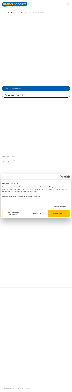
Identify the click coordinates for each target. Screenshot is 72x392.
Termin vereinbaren (13, 88)
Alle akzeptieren (58, 213)
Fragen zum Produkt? (14, 95)
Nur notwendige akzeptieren (13, 213)
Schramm (24, 13)
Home (3, 13)
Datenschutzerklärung (24, 196)
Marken (13, 13)
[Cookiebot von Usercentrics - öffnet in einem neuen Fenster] (61, 176)
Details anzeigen (60, 206)
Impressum (36, 196)
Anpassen (36, 213)
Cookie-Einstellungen (9, 196)
